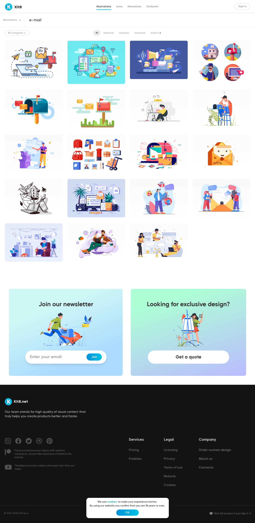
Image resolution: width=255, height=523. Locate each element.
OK (127, 512)
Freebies (135, 459)
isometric (124, 33)
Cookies (170, 485)
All (97, 33)
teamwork (139, 33)
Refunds (170, 476)
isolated (155, 33)
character (108, 33)
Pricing (134, 450)
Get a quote (188, 357)
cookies (112, 502)
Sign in (242, 6)
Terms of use (173, 467)
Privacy (169, 459)
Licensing (171, 450)
